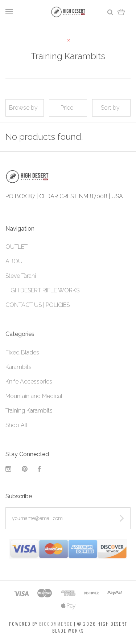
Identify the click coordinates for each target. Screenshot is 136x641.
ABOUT (15, 261)
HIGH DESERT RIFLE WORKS (42, 290)
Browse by (23, 107)
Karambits (18, 367)
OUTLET (16, 246)
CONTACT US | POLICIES (37, 304)
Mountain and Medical (33, 396)
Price (67, 107)
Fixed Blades (22, 352)
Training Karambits (29, 410)
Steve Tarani (20, 275)
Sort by (110, 107)
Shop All (16, 425)
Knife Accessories (28, 381)
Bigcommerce (56, 624)
